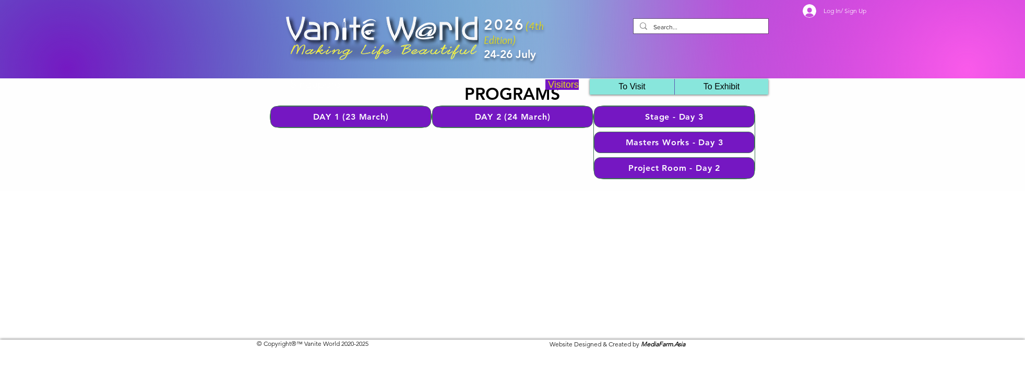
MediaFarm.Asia (663, 344)
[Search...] (699, 27)
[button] (721, 87)
